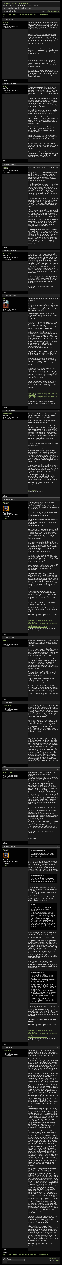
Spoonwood (7, 413)
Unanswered (55, 11)
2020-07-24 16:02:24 (9, 19)
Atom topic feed (54, 1258)
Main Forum (12, 15)
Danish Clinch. (32, 490)
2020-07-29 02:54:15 (9, 702)
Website (5, 518)
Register (23, 8)
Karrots (5, 167)
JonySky (6, 502)
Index (4, 8)
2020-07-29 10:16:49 (9, 769)
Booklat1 (6, 22)
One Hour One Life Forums (15, 3)
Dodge (5, 87)
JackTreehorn (8, 772)
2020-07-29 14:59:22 (9, 846)
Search (17, 8)
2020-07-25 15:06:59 (9, 410)
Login (29, 8)
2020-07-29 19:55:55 (9, 1047)
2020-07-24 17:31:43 (9, 164)
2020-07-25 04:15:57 (9, 295)
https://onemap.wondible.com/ (37, 627)
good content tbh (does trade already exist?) (33, 15)
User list (10, 8)
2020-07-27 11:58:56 (9, 499)
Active (48, 11)
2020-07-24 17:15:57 (9, 84)
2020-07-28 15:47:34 (9, 637)
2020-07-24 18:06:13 (9, 251)
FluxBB (57, 1260)
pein (4, 298)
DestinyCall (7, 254)
